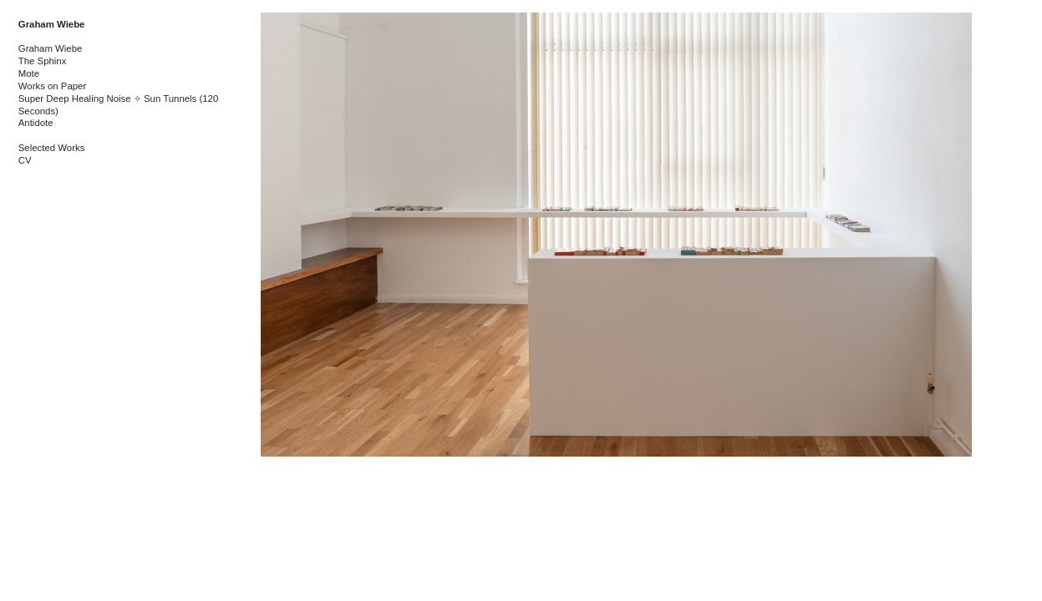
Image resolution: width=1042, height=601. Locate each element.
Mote (28, 73)
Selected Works (51, 148)
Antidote (35, 123)
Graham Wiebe (51, 24)
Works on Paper (52, 86)
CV (25, 160)
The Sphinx (42, 61)
